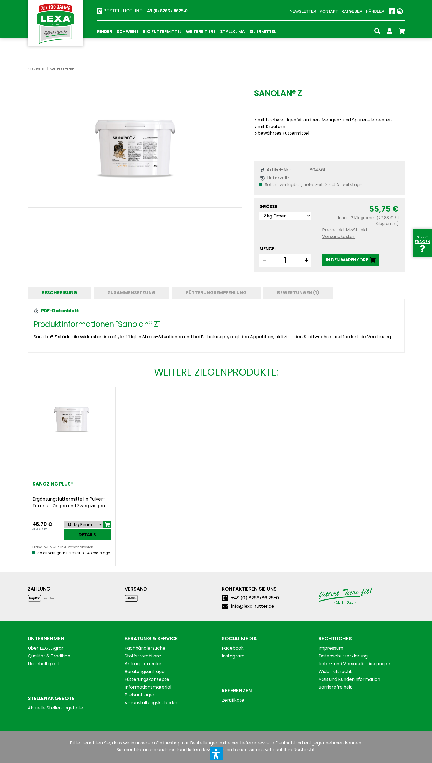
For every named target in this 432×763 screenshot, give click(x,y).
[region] (135, 148)
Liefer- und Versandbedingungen (354, 664)
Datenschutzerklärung (343, 656)
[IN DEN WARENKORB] (350, 260)
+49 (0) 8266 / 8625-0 (166, 11)
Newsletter (303, 11)
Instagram (233, 656)
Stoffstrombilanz (143, 656)
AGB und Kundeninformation (349, 679)
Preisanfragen (140, 695)
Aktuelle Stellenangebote (55, 708)
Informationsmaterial (148, 687)
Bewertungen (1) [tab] (298, 292)
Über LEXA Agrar (46, 648)
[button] (216, 753)
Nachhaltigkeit (43, 664)
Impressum (331, 648)
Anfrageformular (143, 664)
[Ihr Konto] (389, 30)
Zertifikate (233, 700)
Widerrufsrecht (335, 671)
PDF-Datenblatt (56, 310)
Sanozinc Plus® (52, 484)
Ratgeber (351, 11)
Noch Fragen (422, 242)
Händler (375, 11)
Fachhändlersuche (145, 648)
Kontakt (329, 11)
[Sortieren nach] (83, 524)
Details (87, 534)
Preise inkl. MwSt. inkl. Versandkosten (345, 233)
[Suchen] (377, 30)
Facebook (233, 648)
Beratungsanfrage (145, 671)
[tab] (59, 293)
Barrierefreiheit (335, 687)
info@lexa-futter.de (252, 606)
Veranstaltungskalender (151, 702)
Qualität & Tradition (49, 656)
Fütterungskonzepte (147, 679)
